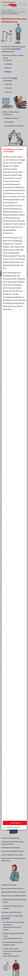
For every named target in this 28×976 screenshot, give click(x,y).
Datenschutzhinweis (11, 262)
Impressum (7, 265)
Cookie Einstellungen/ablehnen (11, 827)
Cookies (11, 259)
